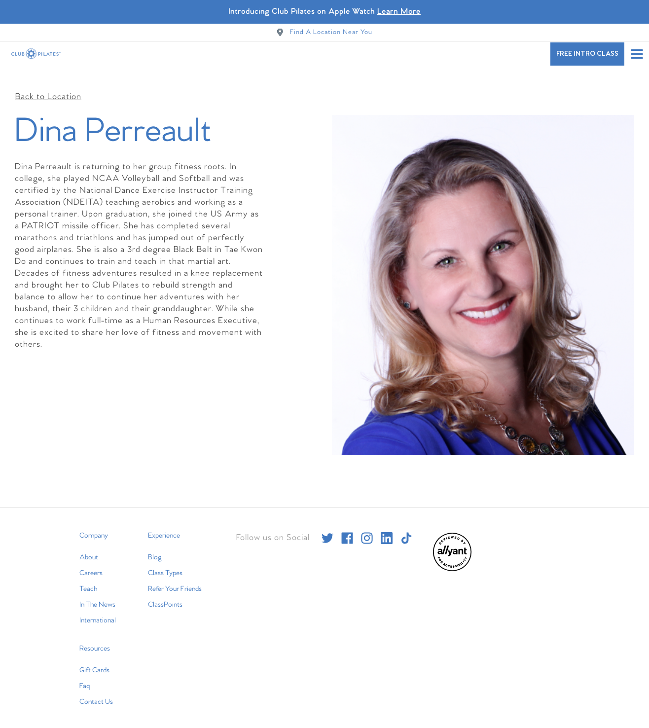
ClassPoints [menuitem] (165, 595)
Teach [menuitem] (88, 580)
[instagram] (367, 529)
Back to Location (48, 88)
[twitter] (327, 529)
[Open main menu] (636, 53)
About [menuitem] (88, 548)
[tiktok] (406, 529)
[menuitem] (452, 560)
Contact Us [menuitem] (96, 693)
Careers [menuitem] (91, 564)
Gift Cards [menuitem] (94, 661)
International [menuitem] (97, 611)
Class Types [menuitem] (165, 564)
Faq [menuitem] (84, 677)
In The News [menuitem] (97, 595)
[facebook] (347, 529)
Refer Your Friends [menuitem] (175, 580)
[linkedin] (387, 529)
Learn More (399, 11)
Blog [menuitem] (155, 548)
